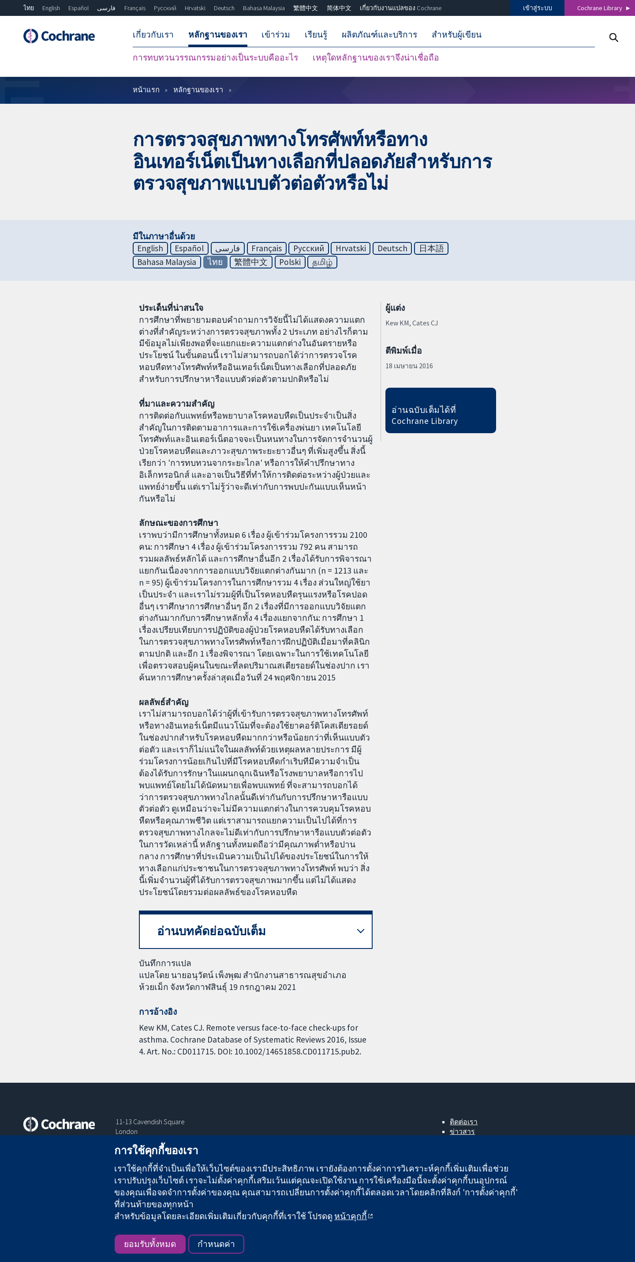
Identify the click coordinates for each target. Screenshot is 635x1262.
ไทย (28, 8)
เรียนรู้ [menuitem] (316, 34)
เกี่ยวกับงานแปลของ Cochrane (400, 8)
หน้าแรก (146, 89)
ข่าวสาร (462, 1131)
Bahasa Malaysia (264, 8)
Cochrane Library (599, 8)
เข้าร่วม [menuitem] (275, 34)
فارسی (106, 8)
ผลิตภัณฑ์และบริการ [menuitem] (379, 34)
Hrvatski (195, 8)
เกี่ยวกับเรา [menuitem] (153, 34)
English (51, 8)
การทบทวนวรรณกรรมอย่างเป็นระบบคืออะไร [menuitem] (215, 57)
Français (135, 8)
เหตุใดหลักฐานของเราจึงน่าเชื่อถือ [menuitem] (376, 57)
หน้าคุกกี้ (350, 1216)
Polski (290, 262)
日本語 (431, 248)
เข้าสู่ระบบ (537, 8)
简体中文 (339, 8)
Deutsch (224, 8)
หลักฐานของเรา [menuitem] (217, 34)
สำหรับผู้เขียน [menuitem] (457, 34)
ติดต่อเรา (464, 1121)
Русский (165, 8)
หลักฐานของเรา (198, 89)
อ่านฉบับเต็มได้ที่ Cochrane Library (425, 415)
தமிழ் (322, 262)
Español (78, 8)
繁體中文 (305, 8)
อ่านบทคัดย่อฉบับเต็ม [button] (211, 931)
